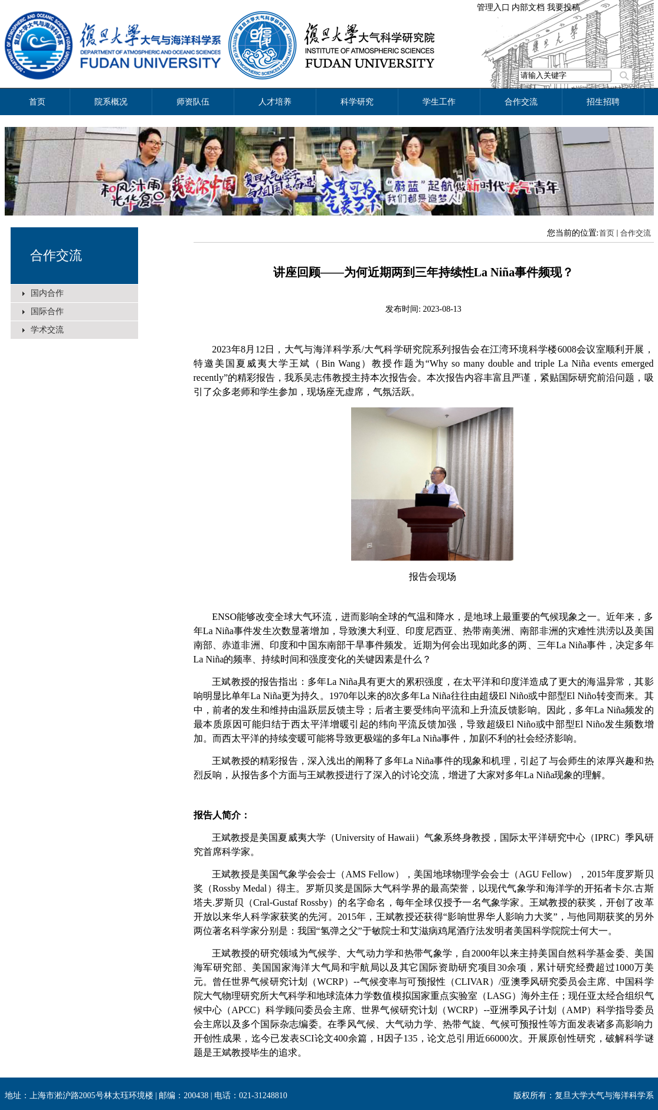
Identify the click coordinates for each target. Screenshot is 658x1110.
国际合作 (47, 311)
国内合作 (47, 293)
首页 (606, 232)
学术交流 (47, 329)
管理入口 (493, 7)
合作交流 (56, 255)
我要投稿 (563, 7)
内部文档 (528, 7)
